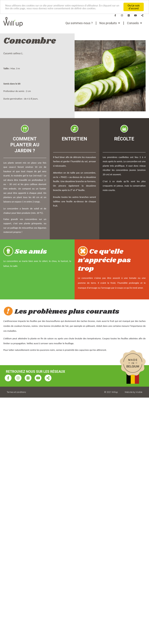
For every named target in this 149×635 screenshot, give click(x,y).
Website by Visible (133, 392)
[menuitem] (79, 23)
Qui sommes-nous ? (79, 23)
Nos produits (108, 23)
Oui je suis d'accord (134, 7)
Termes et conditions (16, 392)
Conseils (133, 23)
